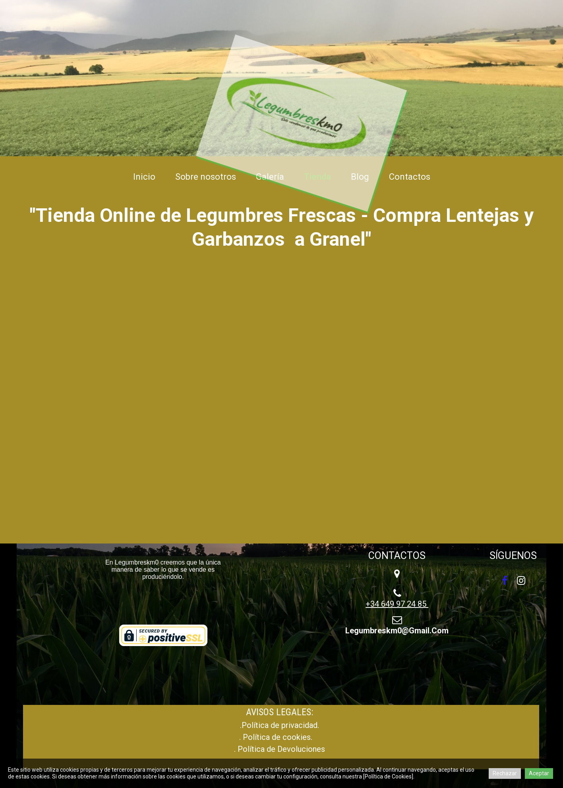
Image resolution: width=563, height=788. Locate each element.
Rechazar (505, 773)
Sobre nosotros (205, 177)
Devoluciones (301, 749)
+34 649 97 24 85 (397, 604)
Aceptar (539, 773)
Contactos (409, 177)
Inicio (144, 177)
